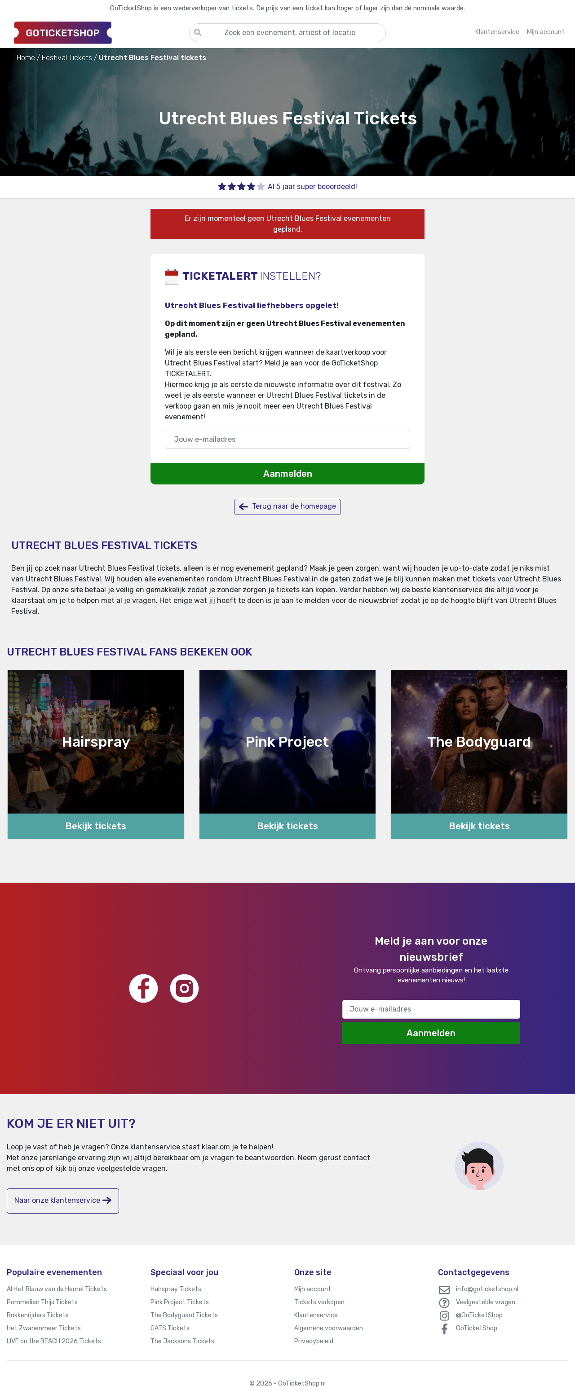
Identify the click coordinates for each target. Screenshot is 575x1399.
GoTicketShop (476, 1328)
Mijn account (312, 1289)
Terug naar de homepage (287, 506)
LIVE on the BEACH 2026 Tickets (54, 1341)
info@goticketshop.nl (487, 1289)
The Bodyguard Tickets (184, 1315)
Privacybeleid (313, 1341)
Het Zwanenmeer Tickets (44, 1328)
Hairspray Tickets (175, 1289)
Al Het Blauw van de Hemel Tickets (57, 1289)
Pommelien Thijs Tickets (42, 1302)
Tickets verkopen (319, 1302)
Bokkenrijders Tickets (38, 1315)
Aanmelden (287, 473)
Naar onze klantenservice (62, 1200)
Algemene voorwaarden (328, 1328)
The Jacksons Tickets (182, 1341)
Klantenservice (316, 1315)
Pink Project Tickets (179, 1302)
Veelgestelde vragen (485, 1302)
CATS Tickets (170, 1328)
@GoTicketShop (479, 1315)
